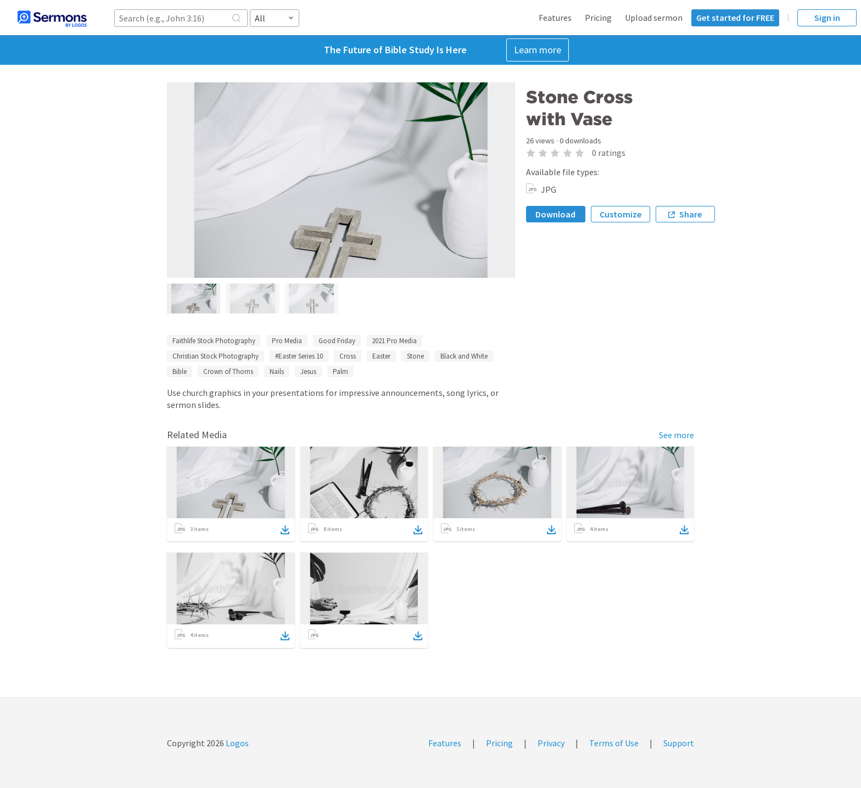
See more (676, 434)
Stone (415, 356)
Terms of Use (614, 742)
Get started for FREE (735, 17)
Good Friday (336, 340)
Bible (179, 371)
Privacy (551, 742)
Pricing (598, 17)
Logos (236, 742)
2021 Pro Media (394, 340)
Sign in (827, 17)
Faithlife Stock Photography (213, 340)
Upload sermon (654, 17)
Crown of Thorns (228, 371)
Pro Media (287, 340)
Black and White (464, 356)
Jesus (308, 371)
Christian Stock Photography (215, 356)
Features (555, 17)
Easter (381, 356)
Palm (340, 371)
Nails (277, 371)
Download (555, 214)
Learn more (537, 49)
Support (678, 742)
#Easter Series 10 (299, 356)
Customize (620, 214)
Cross (347, 356)
